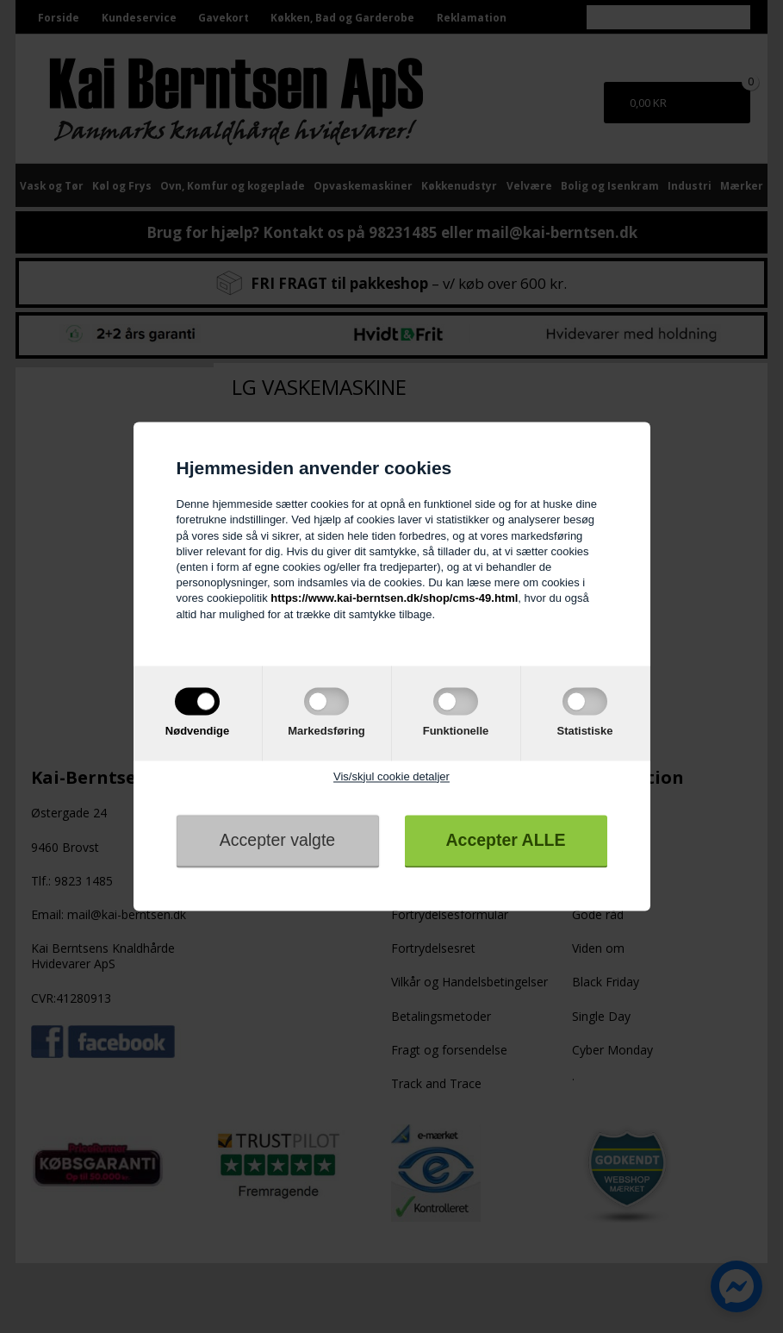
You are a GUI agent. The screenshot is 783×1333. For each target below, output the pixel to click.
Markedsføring (326, 730)
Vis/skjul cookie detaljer (391, 776)
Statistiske (584, 730)
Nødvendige (197, 730)
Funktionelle (456, 730)
